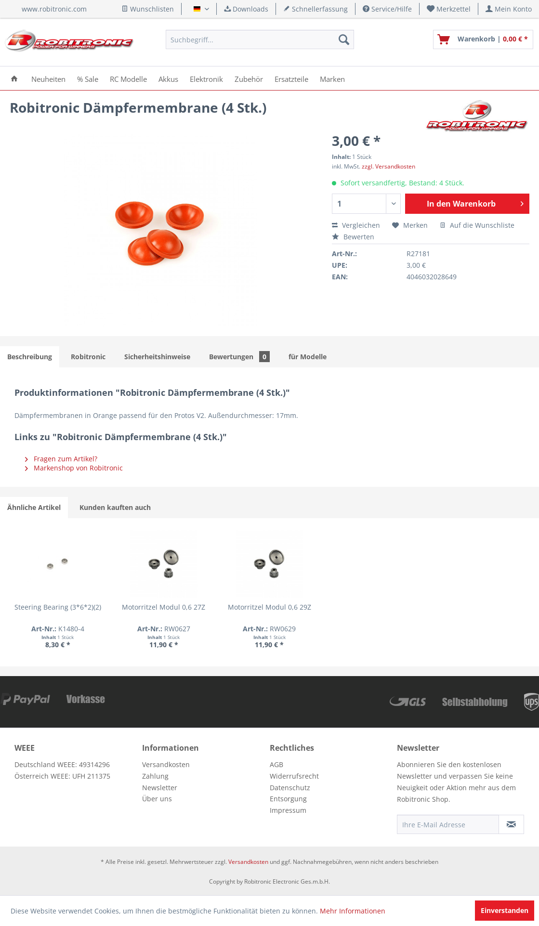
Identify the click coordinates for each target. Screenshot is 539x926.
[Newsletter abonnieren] (511, 824)
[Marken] (332, 78)
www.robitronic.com (54, 8)
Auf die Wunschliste (477, 225)
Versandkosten (166, 764)
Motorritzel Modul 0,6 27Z (163, 607)
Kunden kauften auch (115, 507)
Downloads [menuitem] (246, 8)
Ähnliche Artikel (34, 507)
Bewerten (353, 236)
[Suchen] (344, 39)
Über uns (157, 798)
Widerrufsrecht (294, 776)
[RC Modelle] (128, 78)
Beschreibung (29, 356)
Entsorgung (288, 798)
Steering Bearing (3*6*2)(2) (57, 607)
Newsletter (159, 787)
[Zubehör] (249, 78)
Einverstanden (504, 910)
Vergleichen (356, 225)
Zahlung (155, 776)
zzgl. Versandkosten (388, 166)
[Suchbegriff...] (260, 39)
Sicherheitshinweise (157, 356)
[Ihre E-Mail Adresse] (448, 824)
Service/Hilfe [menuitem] (387, 8)
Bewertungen (239, 356)
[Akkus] (168, 78)
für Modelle (308, 356)
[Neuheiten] (48, 78)
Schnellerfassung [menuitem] (315, 8)
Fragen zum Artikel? (61, 458)
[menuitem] (449, 9)
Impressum (288, 810)
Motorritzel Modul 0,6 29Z (269, 607)
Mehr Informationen (352, 910)
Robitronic (88, 356)
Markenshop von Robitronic (74, 467)
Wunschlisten (147, 8)
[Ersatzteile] (291, 78)
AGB (276, 764)
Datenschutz (290, 787)
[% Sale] (87, 78)
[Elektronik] (206, 78)
